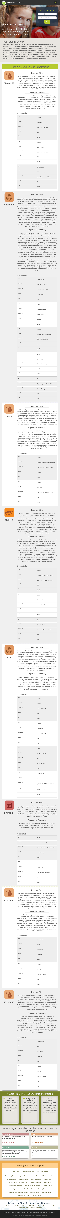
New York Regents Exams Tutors (18, 1192)
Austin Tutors (17, 1206)
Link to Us (52, 1212)
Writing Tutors (37, 1195)
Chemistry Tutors (36, 1179)
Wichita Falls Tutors (36, 1207)
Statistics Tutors (46, 1192)
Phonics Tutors (47, 1185)
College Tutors (16, 1171)
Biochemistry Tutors (48, 1176)
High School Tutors (42, 1171)
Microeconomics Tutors (15, 1185)
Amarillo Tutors (6, 1206)
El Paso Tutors (42, 1206)
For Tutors (29, 1212)
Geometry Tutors (36, 1182)
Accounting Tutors (10, 1176)
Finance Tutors (23, 1182)
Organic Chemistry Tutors (32, 1185)
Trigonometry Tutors (24, 1195)
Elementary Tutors (28, 1171)
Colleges (13, 1212)
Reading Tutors (42, 1189)
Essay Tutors (13, 1182)
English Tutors (48, 1179)
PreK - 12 (7, 1212)
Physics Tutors (17, 1189)
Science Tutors (34, 1192)
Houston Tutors (52, 1206)
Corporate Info (37, 1212)
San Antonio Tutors (23, 1207)
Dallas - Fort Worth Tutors (29, 1206)
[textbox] (47, 14)
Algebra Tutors (23, 1176)
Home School (21, 1212)
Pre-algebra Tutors (29, 1189)
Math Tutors (47, 1182)
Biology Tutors (11, 1179)
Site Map (45, 1212)
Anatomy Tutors (35, 1176)
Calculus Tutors (23, 1179)
